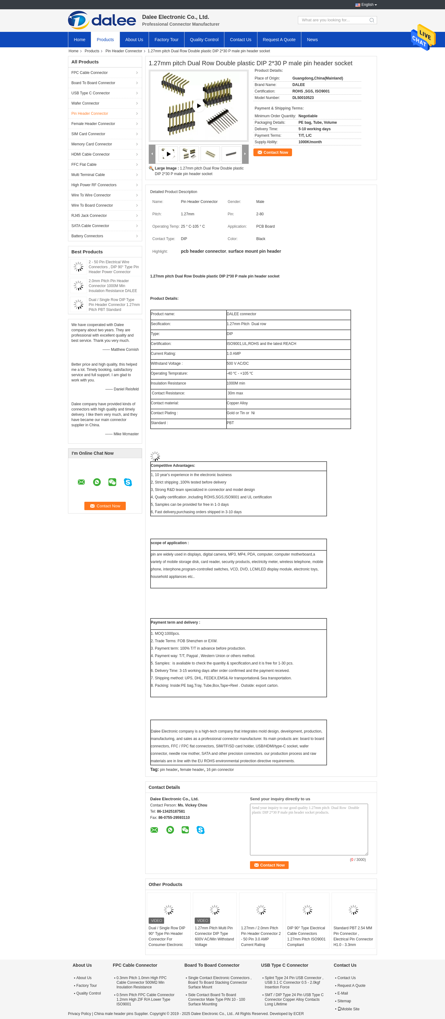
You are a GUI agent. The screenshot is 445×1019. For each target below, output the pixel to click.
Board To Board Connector (93, 83)
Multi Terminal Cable (88, 175)
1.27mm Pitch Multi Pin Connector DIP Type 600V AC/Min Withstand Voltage (214, 936)
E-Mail (342, 993)
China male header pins (113, 1014)
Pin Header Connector (123, 51)
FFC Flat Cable (83, 164)
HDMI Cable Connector (90, 154)
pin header (169, 769)
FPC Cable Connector (89, 73)
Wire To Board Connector (92, 205)
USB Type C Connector (90, 93)
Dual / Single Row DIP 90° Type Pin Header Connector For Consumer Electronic (167, 936)
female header (192, 769)
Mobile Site (348, 1009)
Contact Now (276, 152)
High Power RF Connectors (94, 185)
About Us (134, 39)
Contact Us (240, 39)
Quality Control (204, 39)
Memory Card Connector (91, 144)
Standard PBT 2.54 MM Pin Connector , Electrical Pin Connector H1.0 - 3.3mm (353, 936)
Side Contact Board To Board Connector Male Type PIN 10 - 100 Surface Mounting (216, 999)
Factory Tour (167, 39)
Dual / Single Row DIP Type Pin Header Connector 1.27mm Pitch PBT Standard (114, 305)
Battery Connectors (87, 236)
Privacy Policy (79, 1014)
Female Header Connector (93, 124)
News (312, 39)
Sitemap (344, 1001)
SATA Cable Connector (90, 226)
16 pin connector (220, 769)
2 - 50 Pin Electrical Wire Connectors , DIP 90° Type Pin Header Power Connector (114, 267)
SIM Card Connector (88, 134)
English (368, 4)
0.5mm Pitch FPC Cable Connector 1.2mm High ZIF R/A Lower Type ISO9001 (145, 999)
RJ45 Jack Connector (89, 215)
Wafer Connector (85, 103)
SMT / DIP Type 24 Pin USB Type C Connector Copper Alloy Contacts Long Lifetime (294, 999)
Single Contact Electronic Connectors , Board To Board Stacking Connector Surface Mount (220, 982)
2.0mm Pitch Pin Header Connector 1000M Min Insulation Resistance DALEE (113, 286)
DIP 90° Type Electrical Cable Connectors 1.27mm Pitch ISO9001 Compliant (306, 936)
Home (79, 39)
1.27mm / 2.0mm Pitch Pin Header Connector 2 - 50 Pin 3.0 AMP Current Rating (261, 936)
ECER (299, 1014)
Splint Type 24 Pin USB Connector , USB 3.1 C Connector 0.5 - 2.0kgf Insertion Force (294, 982)
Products (105, 39)
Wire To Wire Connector (91, 195)
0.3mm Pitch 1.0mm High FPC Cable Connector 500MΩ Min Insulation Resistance (142, 982)
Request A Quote (279, 39)
